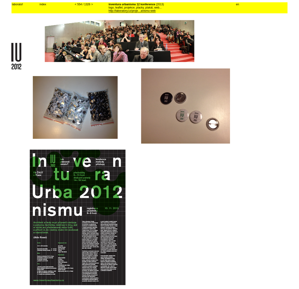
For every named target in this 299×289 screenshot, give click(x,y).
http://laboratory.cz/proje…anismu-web (132, 10)
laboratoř (17, 4)
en (237, 4)
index (43, 4)
